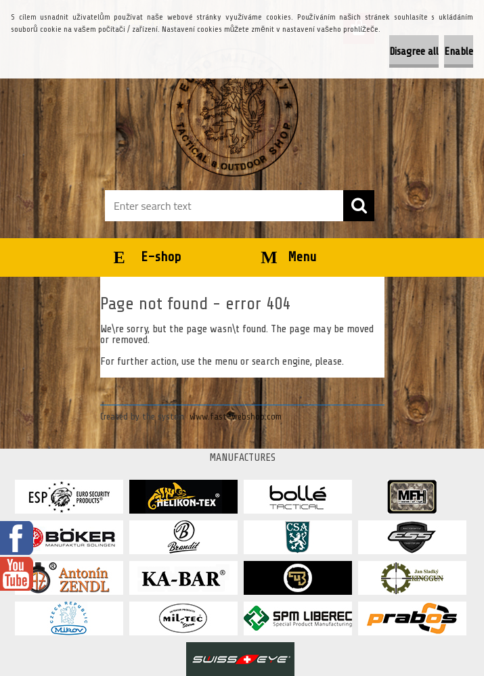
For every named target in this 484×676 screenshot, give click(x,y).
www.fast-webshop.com (236, 416)
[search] (358, 205)
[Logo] (234, 112)
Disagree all (414, 51)
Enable (458, 51)
